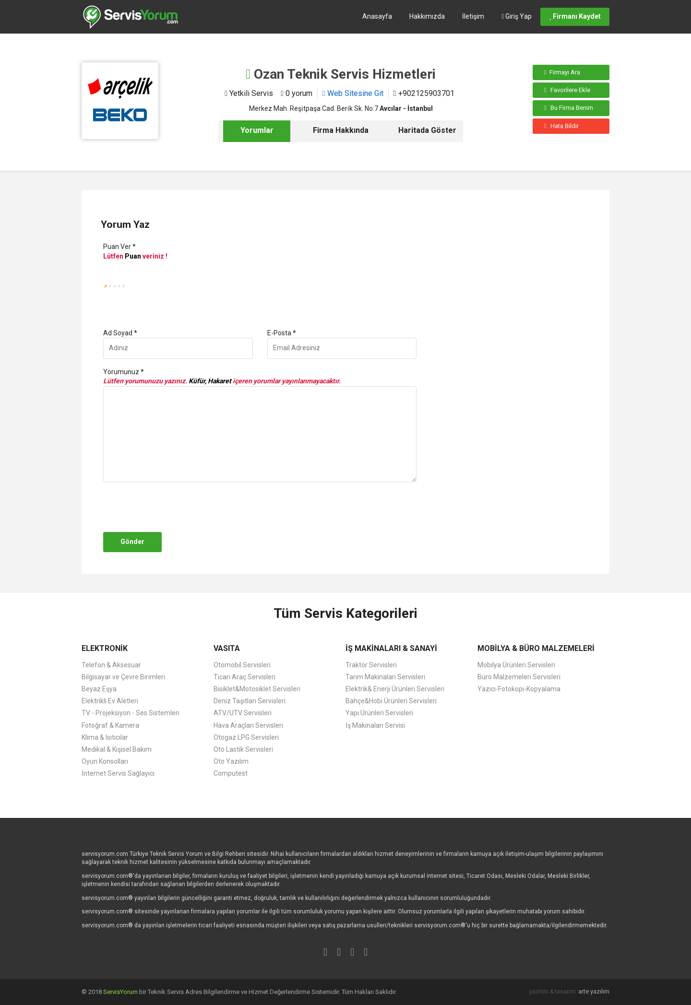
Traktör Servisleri (371, 665)
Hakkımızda (427, 16)
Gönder (132, 541)
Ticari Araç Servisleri (244, 677)
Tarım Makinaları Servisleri (385, 677)
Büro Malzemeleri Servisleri (518, 677)
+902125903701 (423, 93)
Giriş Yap (516, 16)
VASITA (227, 648)
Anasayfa (377, 16)
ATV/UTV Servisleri (243, 713)
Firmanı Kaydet (575, 16)
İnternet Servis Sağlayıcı (118, 773)
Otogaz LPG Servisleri (246, 737)
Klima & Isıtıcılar (105, 737)
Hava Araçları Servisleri (248, 725)
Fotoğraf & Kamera (110, 725)
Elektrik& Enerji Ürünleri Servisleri (395, 689)
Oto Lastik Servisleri (243, 749)
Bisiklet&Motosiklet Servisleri (257, 689)
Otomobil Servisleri (242, 665)
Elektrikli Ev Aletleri (110, 701)
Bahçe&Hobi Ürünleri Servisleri (391, 701)
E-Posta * (281, 333)
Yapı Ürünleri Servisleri (379, 713)
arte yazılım (593, 991)
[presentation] (174, 507)
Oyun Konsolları (105, 761)
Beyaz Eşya (99, 689)
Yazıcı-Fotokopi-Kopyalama (518, 689)
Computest (231, 773)
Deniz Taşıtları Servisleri (250, 701)
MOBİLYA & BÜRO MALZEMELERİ (536, 648)
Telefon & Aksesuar (111, 665)
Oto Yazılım (231, 761)
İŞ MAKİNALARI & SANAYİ (391, 648)
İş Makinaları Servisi (375, 725)
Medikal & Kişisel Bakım (117, 749)
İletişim (473, 16)
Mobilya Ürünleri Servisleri (516, 665)
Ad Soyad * (120, 333)
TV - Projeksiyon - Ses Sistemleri (130, 713)
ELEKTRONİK (105, 648)
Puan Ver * (119, 246)
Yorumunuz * (123, 372)
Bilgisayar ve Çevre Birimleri (123, 677)
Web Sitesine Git (352, 93)
